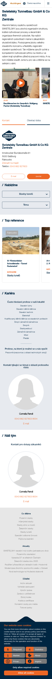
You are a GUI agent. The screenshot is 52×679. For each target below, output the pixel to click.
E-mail (13, 176)
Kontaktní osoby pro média (26, 604)
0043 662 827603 (18, 166)
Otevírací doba (34, 121)
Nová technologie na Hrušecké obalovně (26, 572)
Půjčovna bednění (26, 539)
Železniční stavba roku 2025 (26, 561)
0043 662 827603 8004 (26, 419)
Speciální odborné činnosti (26, 536)
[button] (14, 649)
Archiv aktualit (26, 583)
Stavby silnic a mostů (26, 525)
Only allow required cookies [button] (26, 667)
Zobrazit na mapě (10, 163)
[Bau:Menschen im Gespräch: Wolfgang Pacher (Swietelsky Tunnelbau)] (20, 88)
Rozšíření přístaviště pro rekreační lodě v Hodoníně (26, 565)
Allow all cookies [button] (26, 673)
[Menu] (48, 4)
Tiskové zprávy (26, 608)
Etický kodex (26, 597)
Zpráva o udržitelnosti (26, 594)
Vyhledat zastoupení (26, 587)
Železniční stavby (26, 529)
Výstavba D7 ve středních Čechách (26, 558)
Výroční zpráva (26, 590)
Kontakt (6, 121)
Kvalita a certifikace (26, 601)
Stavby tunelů (26, 532)
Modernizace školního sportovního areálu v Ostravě (26, 568)
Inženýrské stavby (26, 522)
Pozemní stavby (26, 518)
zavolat (38, 176)
